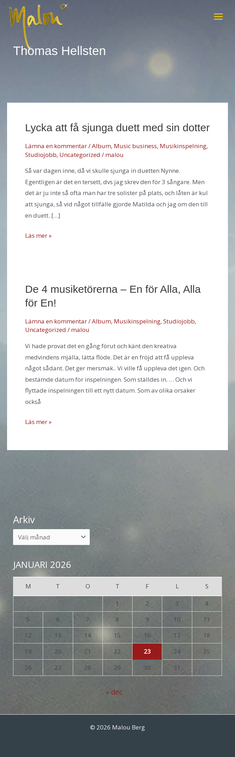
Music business (135, 146)
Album (101, 146)
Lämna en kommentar (56, 146)
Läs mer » (38, 235)
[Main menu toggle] (218, 16)
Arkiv (24, 519)
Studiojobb (41, 155)
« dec (114, 692)
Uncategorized (79, 155)
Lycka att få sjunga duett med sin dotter (117, 127)
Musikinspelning (183, 146)
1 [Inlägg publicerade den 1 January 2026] (117, 603)
